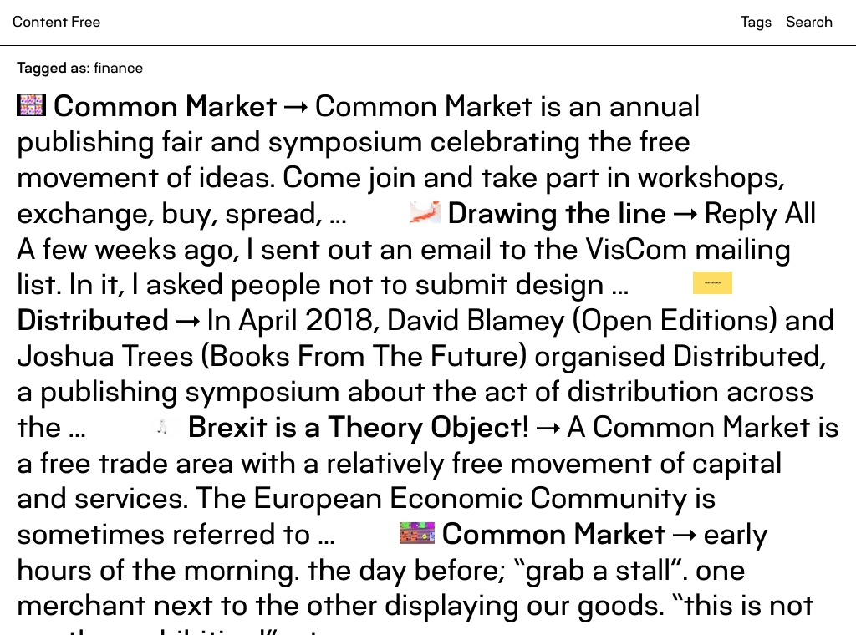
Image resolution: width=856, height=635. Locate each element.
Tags (756, 22)
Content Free (56, 22)
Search (809, 22)
